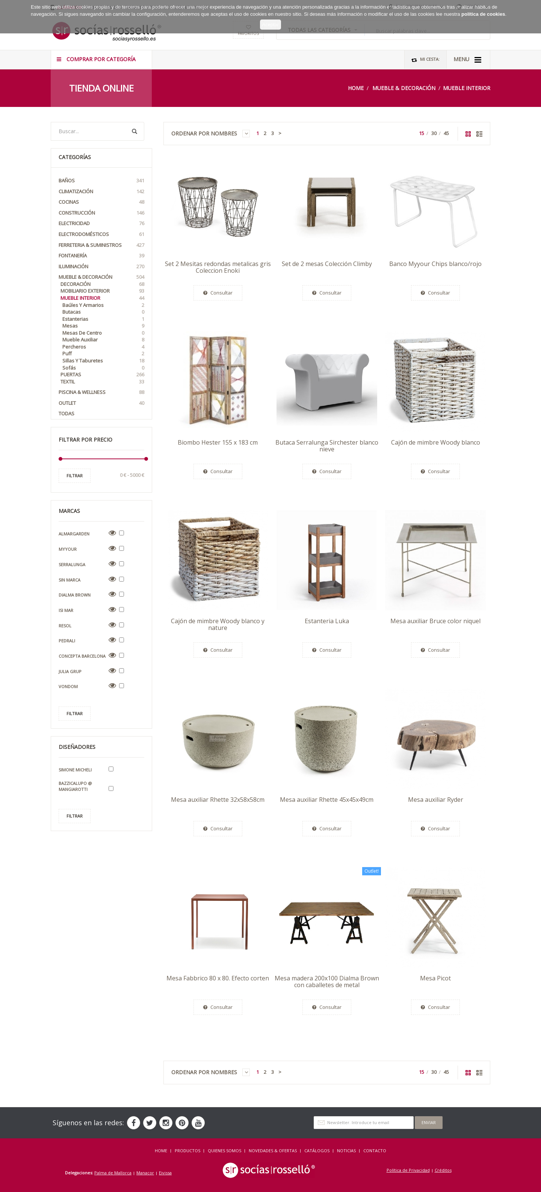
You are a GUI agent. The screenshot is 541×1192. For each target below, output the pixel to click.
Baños (101, 180)
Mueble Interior (466, 88)
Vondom (68, 686)
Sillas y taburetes (103, 360)
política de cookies (483, 6)
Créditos (443, 1170)
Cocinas (101, 202)
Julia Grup (70, 671)
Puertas (102, 374)
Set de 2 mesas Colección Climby (327, 264)
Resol (65, 625)
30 (434, 133)
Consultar (218, 292)
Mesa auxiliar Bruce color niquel (435, 621)
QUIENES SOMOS (224, 1150)
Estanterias (103, 319)
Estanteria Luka (327, 621)
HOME (161, 1150)
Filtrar (74, 475)
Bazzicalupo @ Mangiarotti (75, 786)
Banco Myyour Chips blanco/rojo (435, 264)
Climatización (101, 191)
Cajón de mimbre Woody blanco (435, 442)
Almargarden (74, 534)
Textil (102, 381)
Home (356, 88)
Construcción (101, 212)
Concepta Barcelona (82, 656)
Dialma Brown (75, 595)
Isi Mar (66, 610)
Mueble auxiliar (103, 339)
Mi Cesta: (425, 59)
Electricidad (101, 223)
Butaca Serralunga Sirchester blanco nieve (326, 445)
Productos (187, 1150)
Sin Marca (69, 580)
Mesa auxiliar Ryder (435, 799)
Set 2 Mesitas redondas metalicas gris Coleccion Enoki (218, 267)
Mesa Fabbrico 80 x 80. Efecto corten (217, 978)
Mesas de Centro (103, 333)
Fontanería (101, 255)
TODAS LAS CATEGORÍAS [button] (322, 29)
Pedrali (67, 640)
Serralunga (72, 564)
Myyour (68, 549)
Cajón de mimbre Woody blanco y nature (217, 624)
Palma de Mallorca (112, 1172)
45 (446, 133)
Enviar (429, 1122)
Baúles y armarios (103, 305)
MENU (467, 60)
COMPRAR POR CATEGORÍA (96, 59)
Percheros (103, 346)
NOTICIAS (346, 1150)
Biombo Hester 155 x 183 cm (218, 442)
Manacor (145, 1172)
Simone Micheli (75, 770)
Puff (103, 353)
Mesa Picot (435, 978)
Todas (66, 413)
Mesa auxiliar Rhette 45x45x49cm (326, 799)
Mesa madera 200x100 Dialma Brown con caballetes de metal (327, 981)
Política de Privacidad (408, 1170)
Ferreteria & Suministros (101, 245)
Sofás (103, 367)
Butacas (103, 312)
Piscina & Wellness (101, 392)
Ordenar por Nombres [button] (210, 133)
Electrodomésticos (101, 234)
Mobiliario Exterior (102, 291)
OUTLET (101, 403)
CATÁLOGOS (316, 1150)
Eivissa (165, 1172)
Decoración (102, 284)
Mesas (103, 325)
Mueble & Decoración (403, 88)
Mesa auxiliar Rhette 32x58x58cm (217, 799)
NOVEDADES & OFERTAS (273, 1150)
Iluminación (101, 266)
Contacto (374, 1150)
